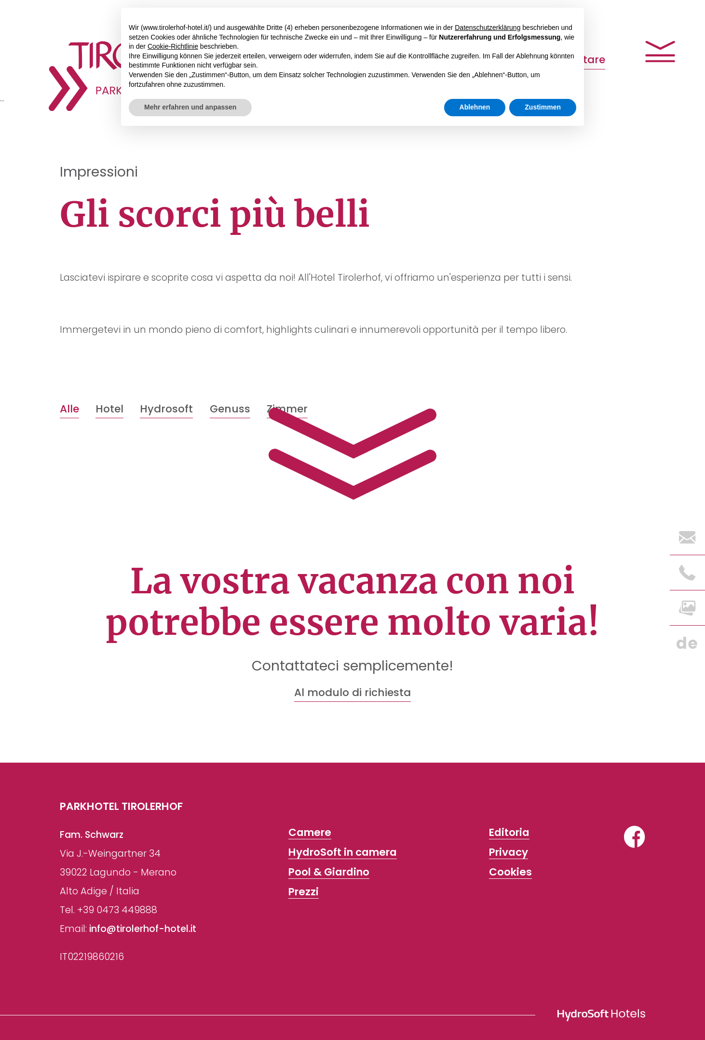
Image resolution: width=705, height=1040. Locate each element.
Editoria (509, 832)
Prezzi (303, 891)
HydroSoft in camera (342, 852)
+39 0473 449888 (117, 910)
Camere (309, 832)
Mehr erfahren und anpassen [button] (190, 107)
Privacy (508, 852)
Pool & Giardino (328, 871)
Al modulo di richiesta (352, 692)
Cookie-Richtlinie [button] (173, 46)
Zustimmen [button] (543, 107)
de (687, 643)
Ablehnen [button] (475, 107)
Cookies (510, 871)
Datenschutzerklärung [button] (487, 27)
